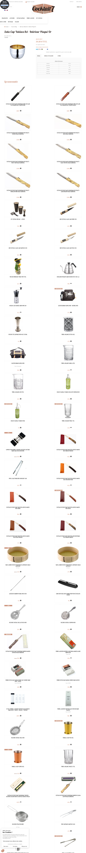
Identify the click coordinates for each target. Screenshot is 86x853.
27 (33, 341)
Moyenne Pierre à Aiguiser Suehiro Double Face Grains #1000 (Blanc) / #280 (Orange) (53, 710)
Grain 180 (13, 740)
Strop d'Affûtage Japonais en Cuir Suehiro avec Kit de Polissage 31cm (53, 795)
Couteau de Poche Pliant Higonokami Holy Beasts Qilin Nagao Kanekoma (73, 105)
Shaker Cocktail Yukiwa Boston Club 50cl (33, 565)
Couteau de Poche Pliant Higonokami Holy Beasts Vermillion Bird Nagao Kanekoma (52, 133)
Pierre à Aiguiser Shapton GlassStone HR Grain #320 (73, 680)
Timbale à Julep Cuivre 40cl (53, 420)
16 (53, 658)
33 (13, 168)
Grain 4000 (33, 682)
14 (53, 456)
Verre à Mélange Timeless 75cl (73, 420)
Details (38, 55)
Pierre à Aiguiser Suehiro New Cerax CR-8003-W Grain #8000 (53, 536)
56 (13, 514)
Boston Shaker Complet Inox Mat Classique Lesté (33, 767)
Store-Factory (47, 847)
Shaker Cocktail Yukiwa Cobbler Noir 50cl (33, 507)
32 (13, 283)
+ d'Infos (59, 55)
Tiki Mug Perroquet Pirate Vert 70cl (13, 191)
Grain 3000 (73, 538)
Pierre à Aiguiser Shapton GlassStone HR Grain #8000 (72, 651)
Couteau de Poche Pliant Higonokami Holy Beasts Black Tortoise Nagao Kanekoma (33, 133)
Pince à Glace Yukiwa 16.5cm (33, 478)
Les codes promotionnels (35, 840)
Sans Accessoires (53, 221)
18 (13, 398)
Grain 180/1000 (13, 394)
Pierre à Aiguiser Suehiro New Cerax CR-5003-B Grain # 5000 (33, 536)
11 (53, 427)
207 (52, 398)
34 (33, 398)
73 (49, 369)
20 (73, 370)
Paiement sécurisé (30, 1)
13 (53, 283)
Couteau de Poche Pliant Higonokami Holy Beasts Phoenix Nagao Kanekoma (52, 105)
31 (53, 197)
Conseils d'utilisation (48, 55)
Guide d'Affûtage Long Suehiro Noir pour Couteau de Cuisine (73, 335)
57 (73, 197)
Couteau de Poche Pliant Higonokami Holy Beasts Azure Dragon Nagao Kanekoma (73, 133)
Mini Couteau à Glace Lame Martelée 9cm (73, 594)
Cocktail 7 (75, 832)
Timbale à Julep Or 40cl (33, 420)
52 (53, 773)
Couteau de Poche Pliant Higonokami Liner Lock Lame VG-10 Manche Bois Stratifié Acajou (33, 105)
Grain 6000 (33, 596)
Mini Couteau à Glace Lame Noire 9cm (53, 594)
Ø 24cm (52, 625)
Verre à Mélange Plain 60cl (13, 651)
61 (33, 283)
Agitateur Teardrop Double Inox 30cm (53, 335)
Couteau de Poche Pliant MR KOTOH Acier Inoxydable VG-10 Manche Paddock (72, 306)
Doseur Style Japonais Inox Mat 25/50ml (13, 219)
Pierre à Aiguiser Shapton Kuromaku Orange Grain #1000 (13, 795)
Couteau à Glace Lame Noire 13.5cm (13, 622)
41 (33, 542)
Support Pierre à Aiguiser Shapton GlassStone (33, 651)
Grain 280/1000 (33, 711)
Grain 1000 (53, 682)
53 (73, 802)
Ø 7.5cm (52, 452)
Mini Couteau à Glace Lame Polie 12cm (73, 162)
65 (73, 514)
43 (33, 456)
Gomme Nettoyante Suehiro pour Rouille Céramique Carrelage (13, 536)
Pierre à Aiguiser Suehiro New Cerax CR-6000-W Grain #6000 (33, 594)
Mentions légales (39, 847)
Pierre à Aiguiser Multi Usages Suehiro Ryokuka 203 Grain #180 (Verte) (13, 738)
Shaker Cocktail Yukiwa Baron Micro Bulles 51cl (13, 479)
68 (53, 542)
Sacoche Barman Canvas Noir (52, 218)
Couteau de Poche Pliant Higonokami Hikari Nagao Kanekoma (13, 710)
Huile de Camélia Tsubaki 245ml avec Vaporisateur (33, 248)
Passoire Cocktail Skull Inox (13, 420)
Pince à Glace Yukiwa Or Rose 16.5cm (52, 479)
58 (53, 370)
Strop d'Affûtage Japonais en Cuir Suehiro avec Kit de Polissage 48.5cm (72, 796)
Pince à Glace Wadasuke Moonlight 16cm (53, 277)
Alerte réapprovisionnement (42, 46)
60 (9, 629)
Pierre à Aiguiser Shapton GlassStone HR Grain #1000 (53, 680)
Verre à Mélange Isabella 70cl (73, 218)
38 (13, 773)
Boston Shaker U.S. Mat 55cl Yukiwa (52, 507)
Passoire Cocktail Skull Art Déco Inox (13, 363)
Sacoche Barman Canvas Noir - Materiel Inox (73, 191)
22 (33, 744)
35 (53, 226)
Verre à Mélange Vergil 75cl (72, 247)
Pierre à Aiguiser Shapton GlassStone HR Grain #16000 (72, 392)
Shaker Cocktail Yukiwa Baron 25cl (33, 795)
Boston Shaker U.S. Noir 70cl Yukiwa (13, 565)
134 (52, 110)
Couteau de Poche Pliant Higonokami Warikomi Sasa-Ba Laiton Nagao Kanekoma (33, 450)
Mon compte (79, 1)
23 (73, 629)
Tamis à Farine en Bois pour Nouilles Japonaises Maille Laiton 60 (33, 335)
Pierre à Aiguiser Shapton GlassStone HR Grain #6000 (13, 680)
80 (33, 514)
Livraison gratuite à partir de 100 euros (14, 1)
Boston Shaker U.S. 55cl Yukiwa (73, 507)
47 (53, 600)
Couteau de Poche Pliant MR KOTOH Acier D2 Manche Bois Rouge (33, 306)
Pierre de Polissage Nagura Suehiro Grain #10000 (33, 392)
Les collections (33, 834)
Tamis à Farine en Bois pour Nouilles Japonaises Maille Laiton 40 (53, 623)
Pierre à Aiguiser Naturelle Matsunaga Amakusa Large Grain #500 (72, 364)
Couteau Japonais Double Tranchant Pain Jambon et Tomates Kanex (73, 623)
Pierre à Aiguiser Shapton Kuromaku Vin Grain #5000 (53, 767)
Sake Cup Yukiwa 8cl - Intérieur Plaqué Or (30, 31)
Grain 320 (13, 538)
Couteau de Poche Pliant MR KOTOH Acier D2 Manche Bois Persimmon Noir (72, 277)
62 (33, 168)
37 (53, 686)
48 (33, 197)
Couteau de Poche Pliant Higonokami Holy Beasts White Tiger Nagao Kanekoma (13, 133)
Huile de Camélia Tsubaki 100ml (53, 247)
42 (13, 715)
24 (13, 341)
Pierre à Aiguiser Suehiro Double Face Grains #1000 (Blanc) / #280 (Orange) (33, 710)
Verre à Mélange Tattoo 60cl (33, 218)
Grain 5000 (33, 538)
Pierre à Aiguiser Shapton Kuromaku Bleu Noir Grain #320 (72, 767)
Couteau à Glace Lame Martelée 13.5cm (33, 623)
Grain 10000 (33, 394)
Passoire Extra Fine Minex (53, 449)
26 (33, 715)
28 (9, 341)
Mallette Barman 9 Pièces (13, 766)
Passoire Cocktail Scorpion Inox (33, 363)
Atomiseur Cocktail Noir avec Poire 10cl (72, 738)
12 (13, 197)
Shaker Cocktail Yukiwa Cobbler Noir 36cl (13, 507)
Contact (72, 1)
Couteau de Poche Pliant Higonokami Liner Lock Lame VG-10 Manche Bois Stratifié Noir (13, 105)
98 (73, 398)
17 (33, 226)
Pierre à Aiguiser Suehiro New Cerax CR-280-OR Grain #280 (33, 738)
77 (53, 312)
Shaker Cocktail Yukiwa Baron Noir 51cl (73, 479)
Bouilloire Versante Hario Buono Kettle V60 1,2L (33, 191)
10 (30, 773)
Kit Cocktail (33, 835)
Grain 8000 (53, 538)
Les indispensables (34, 838)
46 (13, 312)
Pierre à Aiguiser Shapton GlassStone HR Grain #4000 (33, 680)
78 (73, 658)
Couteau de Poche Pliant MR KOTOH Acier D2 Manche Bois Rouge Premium (53, 306)
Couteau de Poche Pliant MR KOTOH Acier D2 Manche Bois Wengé (13, 306)
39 (33, 802)
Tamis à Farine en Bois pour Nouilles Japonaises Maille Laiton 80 (13, 335)
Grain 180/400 (73, 711)
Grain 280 (33, 740)
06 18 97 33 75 (78, 838)
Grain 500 (73, 365)
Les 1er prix (33, 839)
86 (53, 571)
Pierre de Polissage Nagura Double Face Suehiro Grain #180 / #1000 (13, 393)
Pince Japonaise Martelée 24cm (73, 449)
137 (13, 456)
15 (33, 254)
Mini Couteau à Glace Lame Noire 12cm (33, 162)
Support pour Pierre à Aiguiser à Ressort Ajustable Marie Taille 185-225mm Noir (13, 277)
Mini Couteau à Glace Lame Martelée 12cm (53, 162)
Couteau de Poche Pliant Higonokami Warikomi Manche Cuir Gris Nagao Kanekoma (53, 364)
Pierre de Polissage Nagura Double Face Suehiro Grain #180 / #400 (72, 710)
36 (9, 283)
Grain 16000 (72, 394)
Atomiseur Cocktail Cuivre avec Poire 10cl (53, 738)
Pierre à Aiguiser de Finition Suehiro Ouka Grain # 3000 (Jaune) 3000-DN (72, 537)
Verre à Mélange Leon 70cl (13, 247)
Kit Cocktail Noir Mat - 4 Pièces (13, 161)
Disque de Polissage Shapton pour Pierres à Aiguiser (53, 651)
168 (13, 110)
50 (13, 629)
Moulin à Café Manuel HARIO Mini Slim (53, 191)
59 (69, 802)
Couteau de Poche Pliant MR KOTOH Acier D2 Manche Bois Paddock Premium (33, 277)
